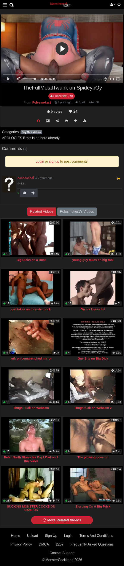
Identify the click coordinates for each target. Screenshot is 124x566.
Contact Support (62, 553)
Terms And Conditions (96, 536)
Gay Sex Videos (31, 132)
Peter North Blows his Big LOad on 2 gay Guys (31, 459)
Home (15, 536)
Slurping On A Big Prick (92, 506)
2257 (60, 544)
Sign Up (51, 536)
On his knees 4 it (93, 309)
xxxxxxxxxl (25, 177)
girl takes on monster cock (31, 309)
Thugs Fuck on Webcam (31, 408)
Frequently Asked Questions (92, 544)
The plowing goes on (92, 457)
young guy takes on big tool (92, 260)
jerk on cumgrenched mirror (31, 358)
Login (68, 536)
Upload (32, 536)
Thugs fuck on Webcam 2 (92, 408)
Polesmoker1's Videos (77, 211)
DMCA (44, 544)
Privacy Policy (21, 544)
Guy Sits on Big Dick (93, 358)
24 (73, 111)
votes (54, 111)
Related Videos (41, 211)
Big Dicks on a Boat (31, 260)
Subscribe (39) (61, 96)
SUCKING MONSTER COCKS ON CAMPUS (31, 508)
